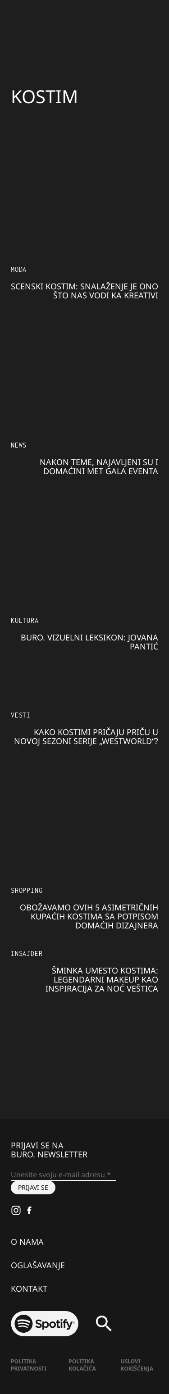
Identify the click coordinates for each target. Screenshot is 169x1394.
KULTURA (25, 620)
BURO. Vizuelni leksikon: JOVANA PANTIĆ (89, 642)
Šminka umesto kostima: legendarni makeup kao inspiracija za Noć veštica (102, 979)
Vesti (21, 715)
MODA (19, 269)
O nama (27, 1241)
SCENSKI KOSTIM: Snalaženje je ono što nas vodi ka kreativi (84, 291)
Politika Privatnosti (28, 1364)
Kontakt (29, 1288)
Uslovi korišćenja (137, 1364)
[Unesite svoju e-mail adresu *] (63, 1175)
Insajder (26, 953)
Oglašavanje (38, 1265)
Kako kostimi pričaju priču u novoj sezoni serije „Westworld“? (86, 736)
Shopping (26, 890)
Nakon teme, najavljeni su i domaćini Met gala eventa (99, 466)
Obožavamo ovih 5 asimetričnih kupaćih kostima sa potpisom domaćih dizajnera (89, 916)
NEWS (19, 445)
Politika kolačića (82, 1364)
